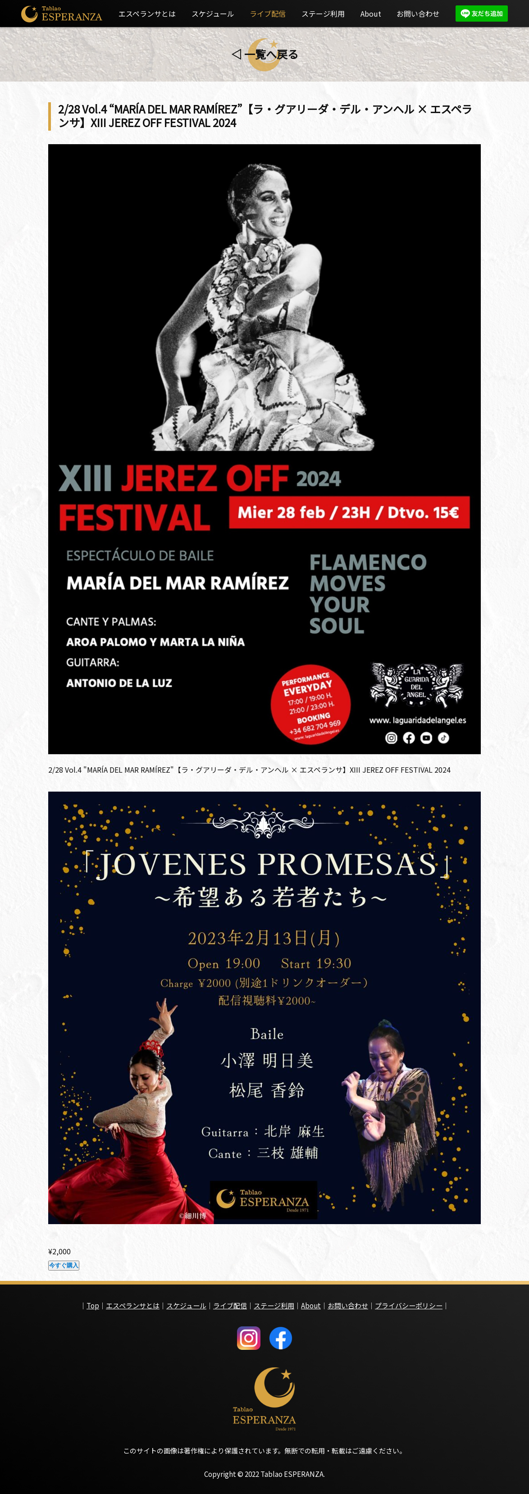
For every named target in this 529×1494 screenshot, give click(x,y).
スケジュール (213, 13)
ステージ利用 (323, 13)
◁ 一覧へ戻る (264, 54)
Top (93, 1302)
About (370, 13)
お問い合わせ (418, 13)
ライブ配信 (268, 13)
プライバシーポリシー (408, 1302)
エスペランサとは (147, 13)
